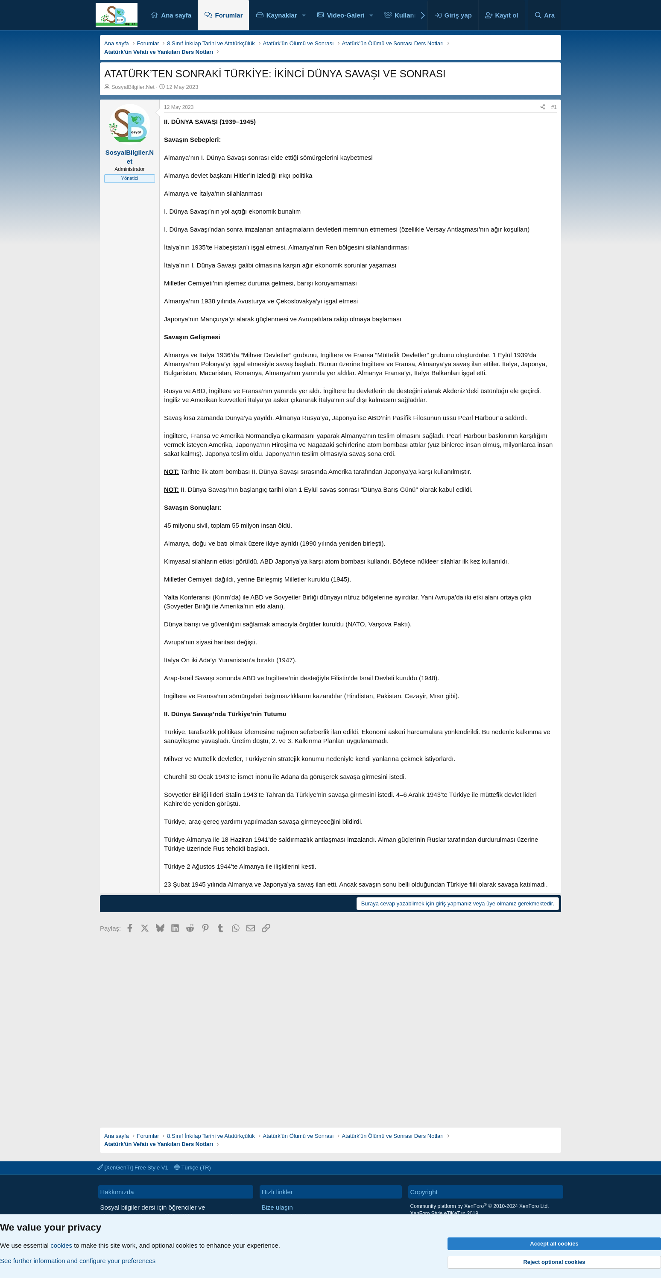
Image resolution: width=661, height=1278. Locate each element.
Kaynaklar (281, 15)
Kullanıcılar (412, 15)
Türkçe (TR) (192, 1167)
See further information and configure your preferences (77, 1260)
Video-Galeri (346, 15)
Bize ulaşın (277, 1207)
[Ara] (544, 15)
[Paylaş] (542, 107)
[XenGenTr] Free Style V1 (132, 1167)
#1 (554, 107)
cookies (61, 1245)
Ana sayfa (176, 15)
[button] (304, 15)
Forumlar (229, 15)
